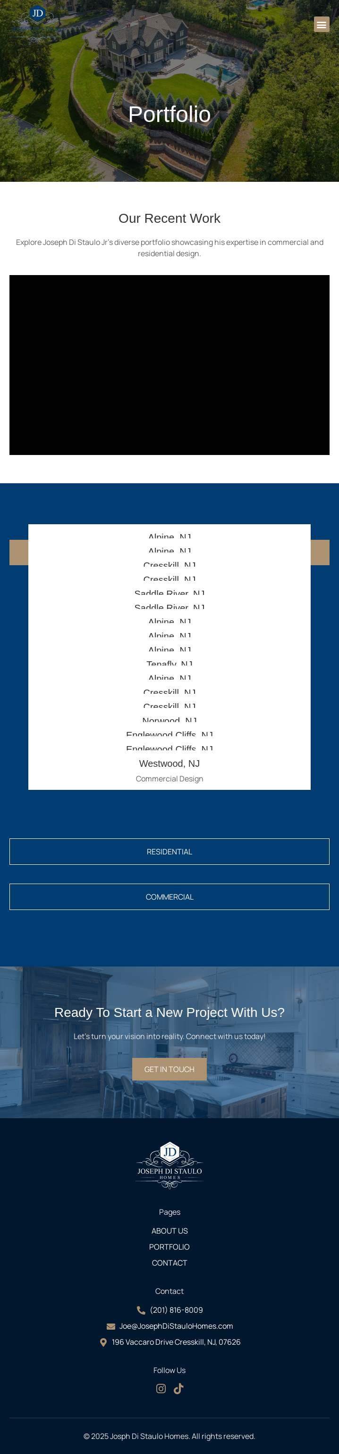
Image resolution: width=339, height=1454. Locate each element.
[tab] (169, 851)
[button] (322, 24)
